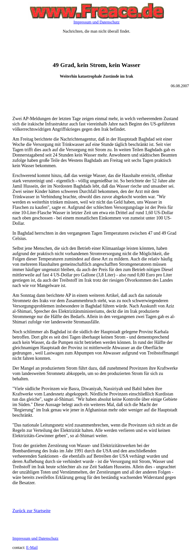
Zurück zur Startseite (31, 510)
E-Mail (32, 547)
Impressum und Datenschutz (96, 22)
